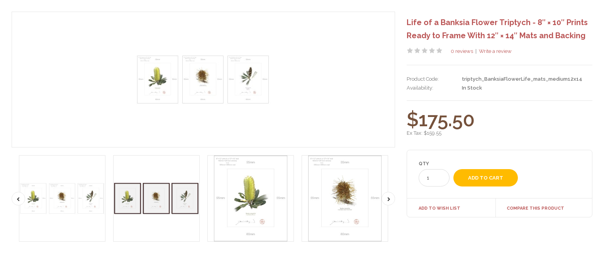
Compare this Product (535, 208)
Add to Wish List (439, 208)
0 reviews (462, 51)
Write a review (495, 51)
